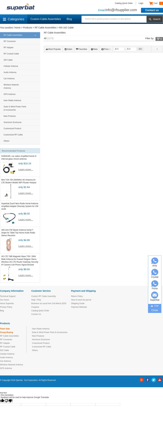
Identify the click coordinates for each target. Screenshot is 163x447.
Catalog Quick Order (124, 3)
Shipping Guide (77, 303)
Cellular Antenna (11, 66)
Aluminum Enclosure (13, 122)
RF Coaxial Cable (11, 54)
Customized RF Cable (13, 135)
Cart (156, 3)
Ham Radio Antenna (12, 100)
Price (106, 49)
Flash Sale (5, 329)
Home (17, 27)
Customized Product (12, 128)
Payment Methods (79, 307)
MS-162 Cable (66, 27)
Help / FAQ (36, 300)
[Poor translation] (8, 400)
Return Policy (77, 296)
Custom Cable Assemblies (45, 19)
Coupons (35, 307)
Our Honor (4, 300)
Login (141, 3)
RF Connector (10, 41)
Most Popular (53, 49)
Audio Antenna (10, 72)
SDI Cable (8, 60)
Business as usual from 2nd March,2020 (48, 303)
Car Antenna (9, 78)
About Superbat (7, 303)
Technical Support (7, 296)
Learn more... (25, 169)
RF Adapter (9, 47)
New (94, 49)
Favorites (81, 49)
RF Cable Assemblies (46, 27)
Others (6, 141)
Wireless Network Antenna (11, 86)
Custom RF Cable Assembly (43, 296)
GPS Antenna (9, 94)
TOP (155, 305)
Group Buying (6, 332)
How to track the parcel (81, 300)
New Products (10, 116)
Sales (68, 49)
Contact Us (36, 314)
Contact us (152, 10)
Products (27, 27)
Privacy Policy (6, 307)
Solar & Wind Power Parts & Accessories (15, 108)
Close (154, 310)
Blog (69, 19)
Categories (13, 19)
